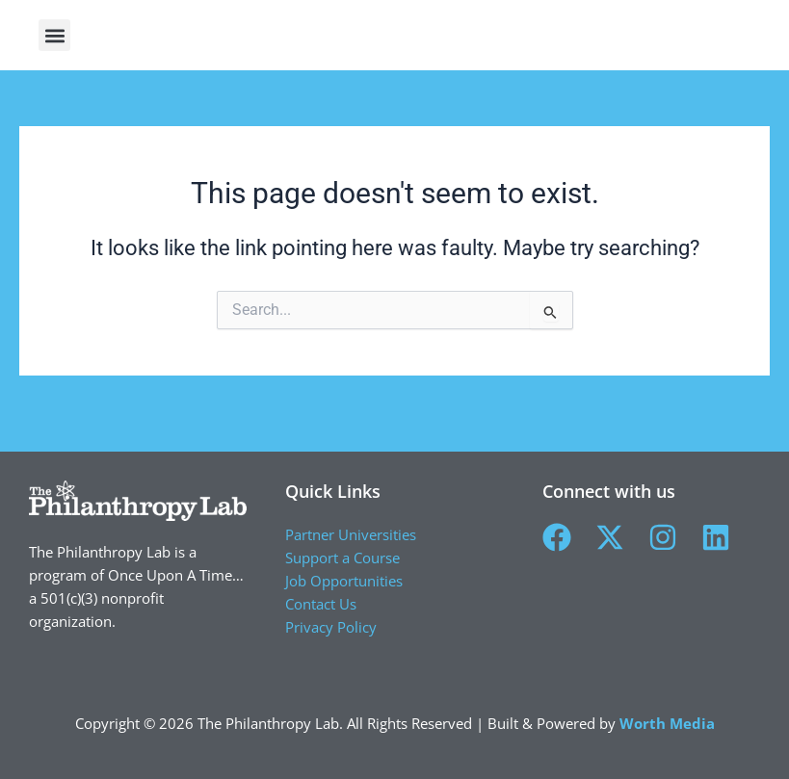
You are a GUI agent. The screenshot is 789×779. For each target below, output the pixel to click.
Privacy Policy (331, 626)
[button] (758, 45)
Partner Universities (350, 534)
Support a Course (342, 557)
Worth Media (667, 723)
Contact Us (320, 603)
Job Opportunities (344, 580)
